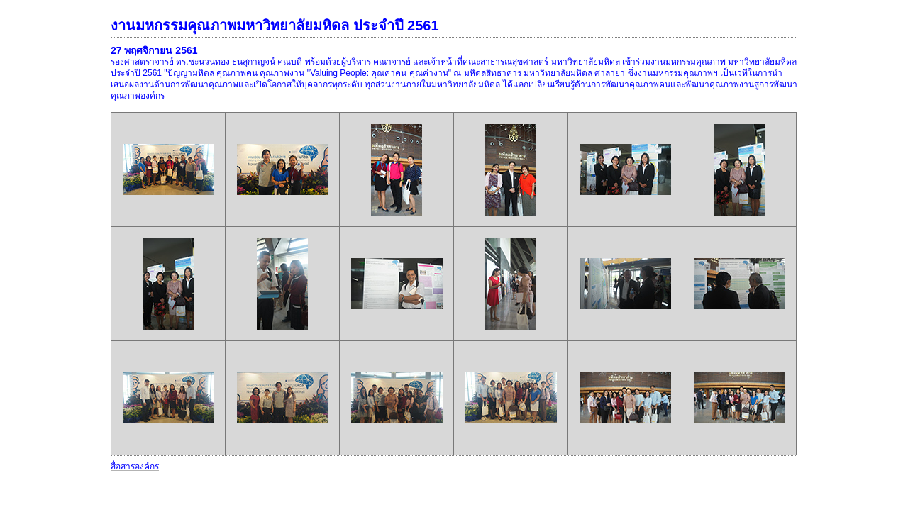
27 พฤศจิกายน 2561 (154, 50)
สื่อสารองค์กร (135, 467)
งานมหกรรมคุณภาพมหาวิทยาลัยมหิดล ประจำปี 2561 (275, 25)
